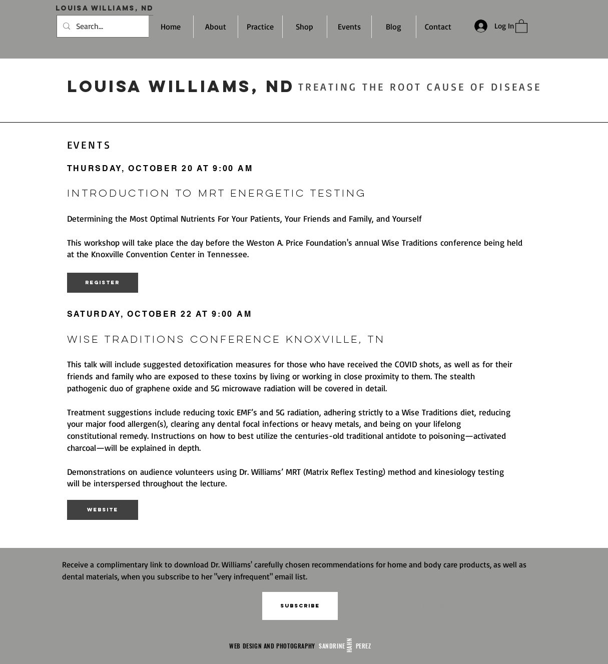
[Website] (102, 510)
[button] (300, 606)
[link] (521, 26)
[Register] (102, 283)
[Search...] (104, 26)
